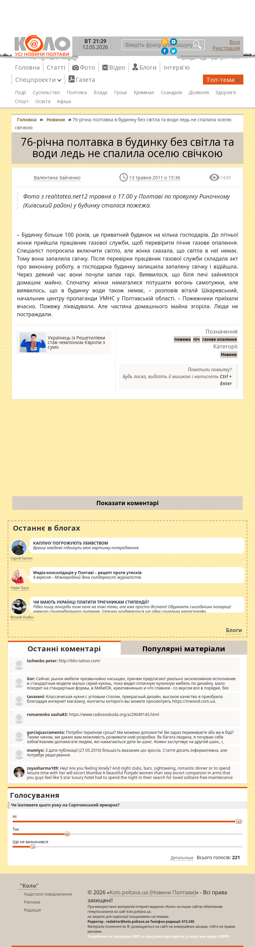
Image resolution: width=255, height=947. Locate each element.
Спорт (22, 101)
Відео (117, 67)
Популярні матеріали (183, 648)
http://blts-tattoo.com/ (56, 664)
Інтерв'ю (176, 67)
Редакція (32, 910)
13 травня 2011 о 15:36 (154, 177)
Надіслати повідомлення (48, 894)
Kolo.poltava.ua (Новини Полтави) (152, 892)
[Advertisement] (127, 449)
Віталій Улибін (22, 617)
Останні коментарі (64, 648)
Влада (100, 92)
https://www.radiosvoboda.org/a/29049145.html (86, 718)
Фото (87, 67)
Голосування (34, 795)
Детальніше (181, 857)
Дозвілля (199, 92)
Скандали (171, 92)
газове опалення (219, 339)
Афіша (64, 101)
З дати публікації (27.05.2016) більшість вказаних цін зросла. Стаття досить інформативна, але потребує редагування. (120, 753)
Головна (27, 67)
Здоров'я (226, 92)
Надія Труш (20, 587)
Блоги (148, 67)
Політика (77, 92)
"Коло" (29, 885)
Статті (56, 67)
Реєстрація (226, 48)
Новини (229, 354)
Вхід (234, 42)
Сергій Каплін (21, 558)
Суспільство (46, 92)
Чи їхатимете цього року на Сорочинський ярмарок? (65, 805)
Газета (85, 80)
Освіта (42, 101)
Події (20, 92)
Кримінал (144, 92)
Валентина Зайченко (57, 177)
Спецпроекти (38, 80)
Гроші (120, 92)
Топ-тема (223, 80)
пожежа (182, 339)
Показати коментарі (127, 503)
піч (196, 339)
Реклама (32, 902)
